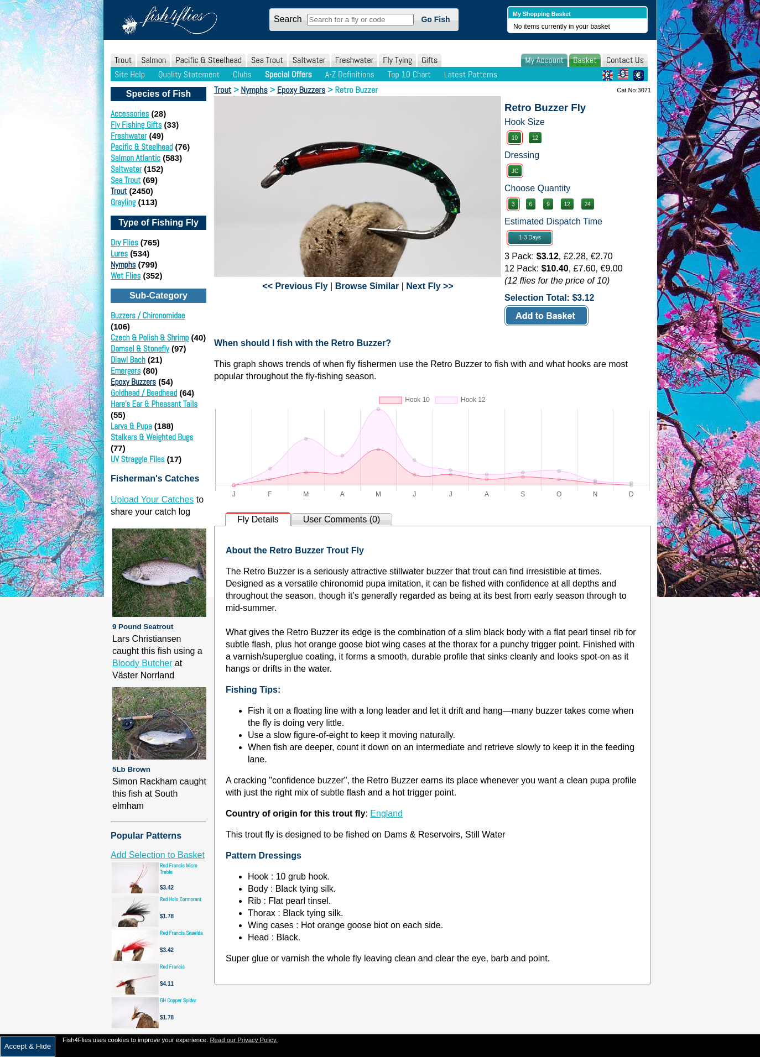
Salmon (153, 60)
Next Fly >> (429, 286)
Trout (123, 60)
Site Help (129, 74)
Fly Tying (397, 60)
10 (515, 138)
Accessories (130, 113)
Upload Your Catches (152, 499)
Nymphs (123, 264)
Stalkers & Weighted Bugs (152, 437)
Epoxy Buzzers (133, 381)
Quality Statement (189, 74)
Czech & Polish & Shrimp (150, 337)
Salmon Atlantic (135, 158)
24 (588, 204)
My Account (544, 60)
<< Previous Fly (294, 286)
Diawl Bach (128, 359)
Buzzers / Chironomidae (148, 315)
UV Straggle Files (137, 459)
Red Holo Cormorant (180, 899)
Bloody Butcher (142, 663)
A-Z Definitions (349, 74)
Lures (119, 253)
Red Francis (172, 966)
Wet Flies (125, 275)
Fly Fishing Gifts (136, 124)
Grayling (123, 202)
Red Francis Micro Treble (178, 869)
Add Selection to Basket (158, 855)
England (386, 813)
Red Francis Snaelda (181, 932)
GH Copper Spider (178, 1000)
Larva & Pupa (131, 426)
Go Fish (435, 19)
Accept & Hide (27, 1046)
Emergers (125, 370)
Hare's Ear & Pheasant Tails (154, 404)
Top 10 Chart (409, 74)
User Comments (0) (342, 519)
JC (515, 171)
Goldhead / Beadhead (144, 393)
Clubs (242, 74)
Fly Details (258, 519)
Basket (585, 60)
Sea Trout (267, 60)
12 (535, 138)
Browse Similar (367, 286)
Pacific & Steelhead (208, 60)
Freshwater (354, 60)
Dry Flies (124, 242)
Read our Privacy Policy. (244, 1040)
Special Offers (288, 74)
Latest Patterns (470, 74)
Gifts (429, 60)
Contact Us (625, 60)
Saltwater (309, 60)
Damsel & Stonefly (140, 348)
